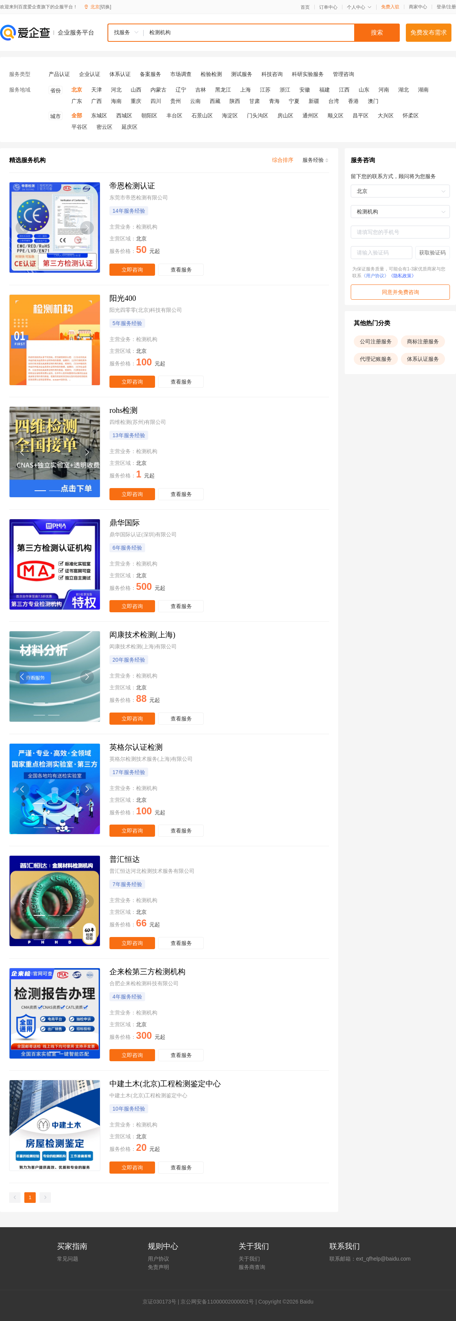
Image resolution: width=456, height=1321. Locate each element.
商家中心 (418, 7)
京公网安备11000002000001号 (217, 1302)
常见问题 (67, 1259)
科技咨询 (272, 74)
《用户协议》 (375, 275)
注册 (451, 6)
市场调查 (181, 74)
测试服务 (241, 74)
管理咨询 (343, 74)
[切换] (105, 6)
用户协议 (158, 1259)
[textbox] (272, 33)
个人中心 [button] (359, 7)
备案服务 (150, 74)
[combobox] (253, 33)
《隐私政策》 (402, 275)
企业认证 (89, 74)
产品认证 (59, 74)
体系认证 (120, 74)
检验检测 (211, 74)
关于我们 (249, 1259)
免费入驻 (390, 7)
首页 (305, 7)
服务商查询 (252, 1267)
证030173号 (162, 1302)
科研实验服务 (308, 74)
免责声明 (158, 1267)
